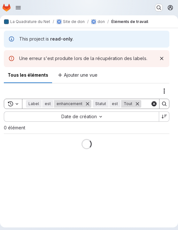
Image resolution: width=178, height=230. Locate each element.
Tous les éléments (28, 75)
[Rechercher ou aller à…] (159, 8)
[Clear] (154, 104)
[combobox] (81, 116)
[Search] (164, 104)
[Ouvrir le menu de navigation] (18, 8)
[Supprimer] (87, 104)
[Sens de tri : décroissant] (164, 116)
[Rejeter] (162, 58)
